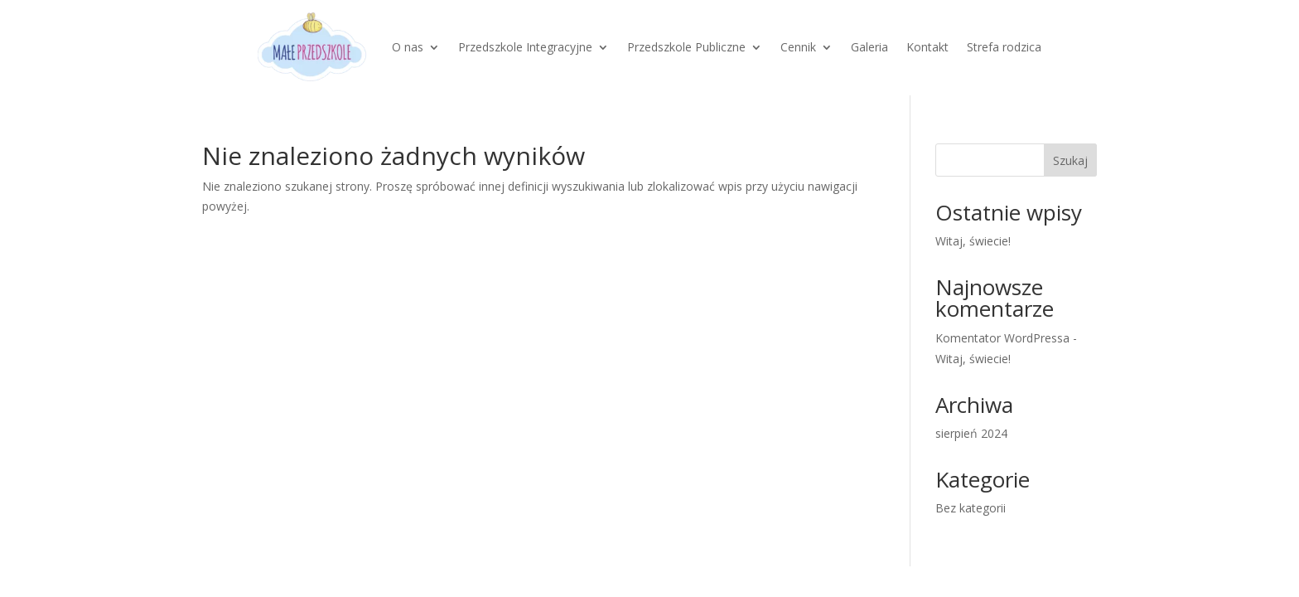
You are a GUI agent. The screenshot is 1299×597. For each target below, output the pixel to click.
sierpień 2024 (971, 433)
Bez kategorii (970, 508)
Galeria (869, 47)
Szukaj (1070, 160)
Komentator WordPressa (1002, 338)
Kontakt (927, 47)
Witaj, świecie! (973, 241)
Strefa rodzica (1004, 47)
